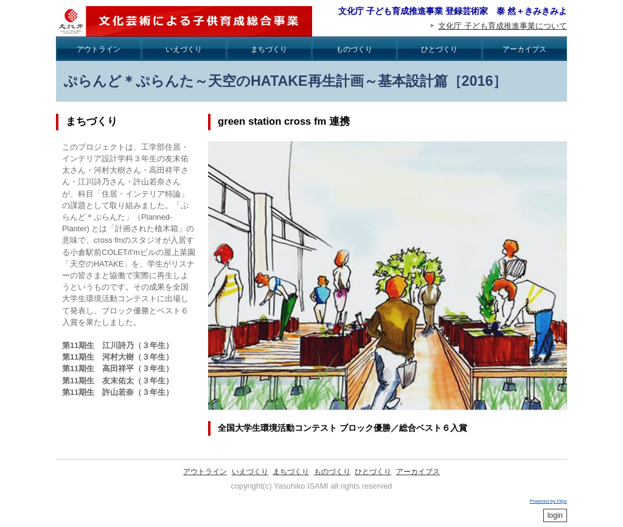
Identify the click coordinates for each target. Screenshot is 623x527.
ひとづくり (439, 49)
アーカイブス (524, 49)
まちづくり (269, 49)
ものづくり (354, 49)
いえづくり (183, 49)
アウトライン (98, 49)
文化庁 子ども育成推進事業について (502, 25)
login (555, 515)
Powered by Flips (548, 501)
